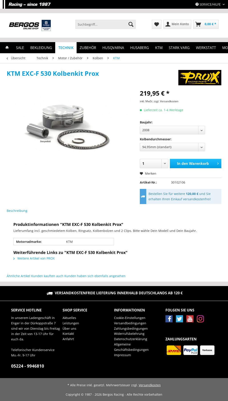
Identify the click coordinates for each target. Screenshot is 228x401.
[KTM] (159, 47)
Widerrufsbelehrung (129, 333)
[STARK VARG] (179, 47)
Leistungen (71, 323)
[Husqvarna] (113, 47)
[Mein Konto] (177, 24)
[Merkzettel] (156, 24)
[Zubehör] (88, 47)
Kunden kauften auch (47, 276)
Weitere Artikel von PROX (34, 258)
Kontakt (68, 333)
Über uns (69, 328)
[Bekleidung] (41, 47)
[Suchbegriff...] (105, 24)
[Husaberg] (139, 47)
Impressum (122, 355)
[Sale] (20, 47)
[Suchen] (131, 24)
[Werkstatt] (206, 47)
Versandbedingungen (130, 323)
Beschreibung (17, 211)
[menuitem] (105, 26)
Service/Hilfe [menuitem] (208, 4)
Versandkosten (150, 385)
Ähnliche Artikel (18, 276)
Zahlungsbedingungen (131, 328)
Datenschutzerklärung (130, 339)
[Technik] (66, 47)
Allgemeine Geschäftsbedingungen (131, 347)
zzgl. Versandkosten (166, 101)
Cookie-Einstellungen (129, 318)
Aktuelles (69, 318)
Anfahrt (68, 339)
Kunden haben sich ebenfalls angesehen (95, 276)
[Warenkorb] (206, 24)
